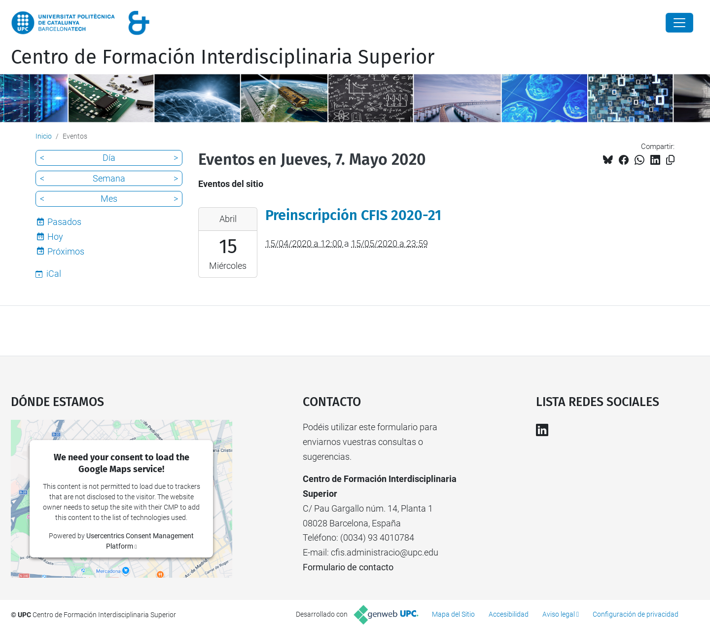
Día (109, 157)
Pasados (64, 222)
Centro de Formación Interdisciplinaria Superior (222, 57)
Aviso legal (558, 614)
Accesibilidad (509, 614)
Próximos (65, 251)
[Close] (679, 23)
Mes (109, 198)
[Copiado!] (670, 160)
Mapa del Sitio (453, 614)
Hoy (55, 236)
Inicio (44, 136)
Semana (109, 178)
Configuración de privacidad (635, 614)
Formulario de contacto (348, 567)
